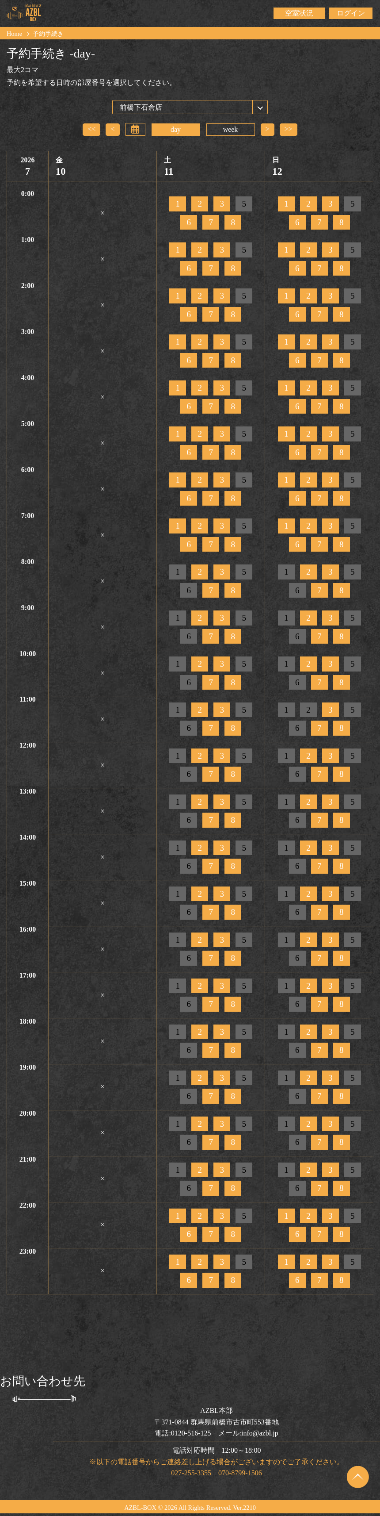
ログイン (351, 13)
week (230, 129)
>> (289, 129)
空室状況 (299, 13)
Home (14, 33)
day (176, 129)
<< (91, 129)
